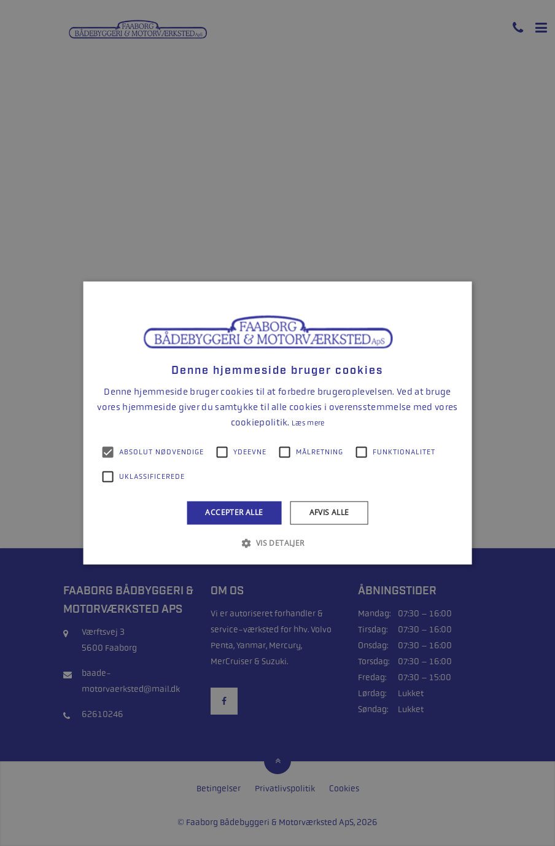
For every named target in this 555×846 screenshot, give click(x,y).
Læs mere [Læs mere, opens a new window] (308, 423)
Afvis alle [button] (329, 512)
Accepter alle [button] (234, 512)
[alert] (277, 423)
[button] (277, 543)
